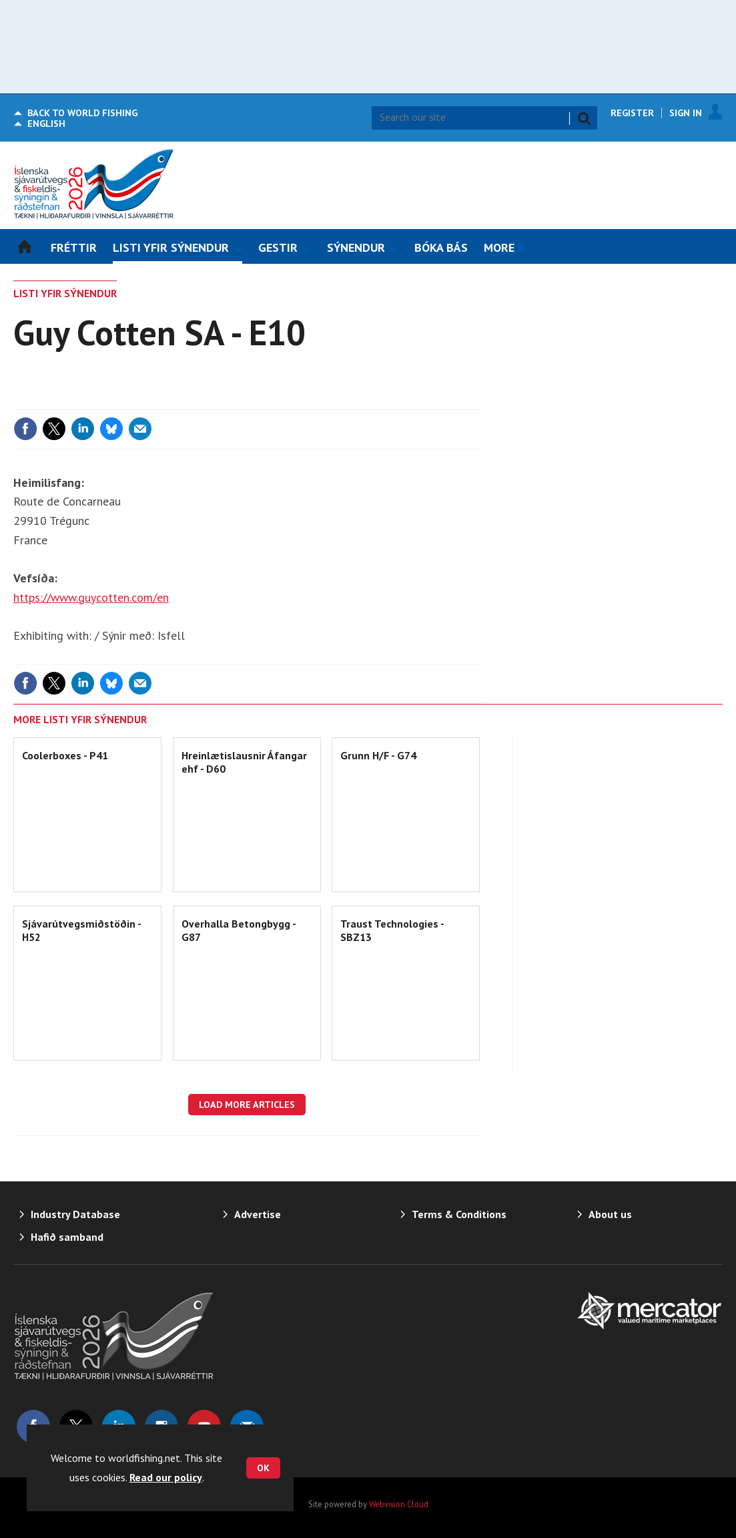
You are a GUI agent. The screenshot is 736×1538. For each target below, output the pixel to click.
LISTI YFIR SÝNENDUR (65, 293)
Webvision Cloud (398, 1504)
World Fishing (82, 113)
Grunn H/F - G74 (378, 755)
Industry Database (75, 1214)
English (46, 123)
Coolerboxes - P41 (65, 755)
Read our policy (165, 1477)
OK (263, 1468)
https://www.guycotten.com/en (91, 597)
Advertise (257, 1214)
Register (632, 113)
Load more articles (247, 1105)
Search (584, 118)
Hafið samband (67, 1236)
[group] (501, 246)
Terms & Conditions (459, 1214)
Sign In (685, 113)
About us (610, 1214)
